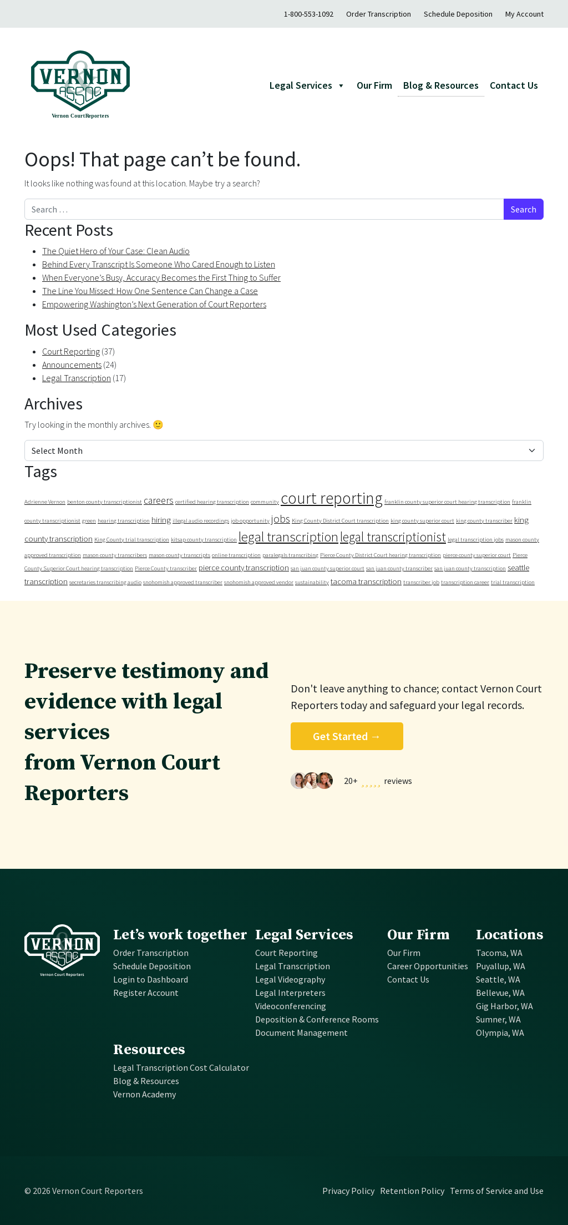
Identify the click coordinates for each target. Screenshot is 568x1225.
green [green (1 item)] (89, 520)
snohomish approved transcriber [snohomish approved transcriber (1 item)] (182, 582)
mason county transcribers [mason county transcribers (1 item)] (115, 555)
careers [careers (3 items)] (159, 500)
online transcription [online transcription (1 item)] (236, 555)
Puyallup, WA (500, 965)
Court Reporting (71, 351)
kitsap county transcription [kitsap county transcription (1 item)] (204, 539)
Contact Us (514, 85)
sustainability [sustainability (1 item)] (312, 582)
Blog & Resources (441, 85)
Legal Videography (290, 979)
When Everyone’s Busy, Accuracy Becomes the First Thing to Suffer (161, 277)
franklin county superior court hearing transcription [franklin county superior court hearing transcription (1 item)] (447, 501)
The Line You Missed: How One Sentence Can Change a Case (150, 290)
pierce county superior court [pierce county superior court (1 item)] (477, 555)
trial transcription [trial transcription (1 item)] (513, 582)
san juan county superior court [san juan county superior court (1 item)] (327, 568)
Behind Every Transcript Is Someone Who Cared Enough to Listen (158, 264)
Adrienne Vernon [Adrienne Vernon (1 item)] (44, 501)
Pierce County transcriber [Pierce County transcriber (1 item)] (166, 568)
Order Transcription (378, 14)
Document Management (301, 1032)
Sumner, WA (498, 1019)
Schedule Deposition (458, 14)
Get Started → (347, 736)
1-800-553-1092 (308, 14)
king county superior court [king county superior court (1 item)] (422, 520)
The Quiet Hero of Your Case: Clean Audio (116, 250)
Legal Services (304, 935)
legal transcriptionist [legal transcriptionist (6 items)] (393, 537)
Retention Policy (412, 1190)
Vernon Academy (144, 1094)
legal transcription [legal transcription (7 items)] (288, 536)
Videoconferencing (290, 1005)
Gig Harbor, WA (504, 1005)
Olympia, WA (500, 1032)
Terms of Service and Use (497, 1190)
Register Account (146, 992)
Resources (149, 1050)
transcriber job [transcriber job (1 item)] (421, 582)
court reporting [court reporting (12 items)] (332, 498)
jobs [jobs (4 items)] (280, 518)
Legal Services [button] (308, 85)
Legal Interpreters (290, 992)
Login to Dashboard (150, 979)
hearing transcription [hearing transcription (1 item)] (124, 520)
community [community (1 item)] (265, 501)
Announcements (72, 364)
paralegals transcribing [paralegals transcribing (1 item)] (290, 555)
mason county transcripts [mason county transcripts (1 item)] (179, 555)
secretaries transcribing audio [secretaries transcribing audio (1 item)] (105, 582)
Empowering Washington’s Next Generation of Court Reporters (154, 304)
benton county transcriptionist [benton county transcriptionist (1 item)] (104, 501)
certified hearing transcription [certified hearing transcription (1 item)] (212, 501)
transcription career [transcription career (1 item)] (465, 582)
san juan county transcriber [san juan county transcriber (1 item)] (399, 568)
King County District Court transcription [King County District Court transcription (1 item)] (340, 520)
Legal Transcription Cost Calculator (181, 1067)
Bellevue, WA (500, 992)
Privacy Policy (348, 1190)
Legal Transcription (76, 377)
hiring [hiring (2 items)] (161, 519)
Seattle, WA (498, 979)
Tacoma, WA (499, 952)
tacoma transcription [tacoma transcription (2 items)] (366, 581)
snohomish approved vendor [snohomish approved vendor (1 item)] (258, 582)
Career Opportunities (427, 965)
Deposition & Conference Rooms (317, 1019)
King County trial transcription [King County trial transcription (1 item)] (131, 539)
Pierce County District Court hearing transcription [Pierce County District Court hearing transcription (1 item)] (380, 555)
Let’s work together (180, 935)
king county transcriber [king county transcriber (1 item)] (484, 520)
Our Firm (374, 85)
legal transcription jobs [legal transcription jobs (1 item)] (476, 539)
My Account (524, 14)
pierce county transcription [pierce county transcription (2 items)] (244, 567)
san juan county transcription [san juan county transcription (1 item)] (470, 568)
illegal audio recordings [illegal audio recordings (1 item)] (201, 520)
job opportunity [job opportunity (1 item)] (250, 520)
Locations (510, 935)
